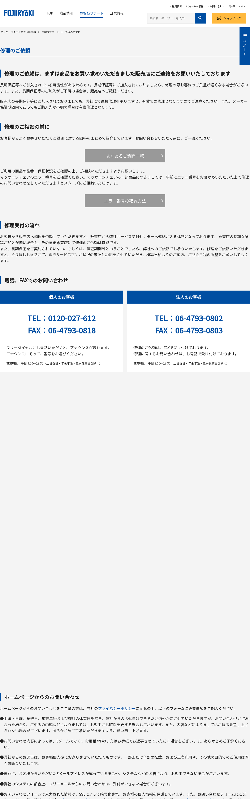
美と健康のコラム (162, 747)
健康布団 (223, 729)
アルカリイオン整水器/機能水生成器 (139, 729)
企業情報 (117, 13)
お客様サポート (91, 13)
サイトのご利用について (126, 770)
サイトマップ (191, 747)
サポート (244, 48)
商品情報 (66, 13)
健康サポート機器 (96, 729)
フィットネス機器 (182, 729)
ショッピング (232, 18)
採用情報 (177, 6)
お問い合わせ (217, 6)
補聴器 (205, 729)
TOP (49, 13)
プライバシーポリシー (117, 400)
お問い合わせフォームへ (125, 526)
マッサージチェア (32, 729)
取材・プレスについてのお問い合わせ (117, 747)
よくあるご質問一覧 (125, 156)
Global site (238, 6)
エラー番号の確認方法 (125, 201)
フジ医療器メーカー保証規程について (125, 687)
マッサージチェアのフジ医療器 (18, 32)
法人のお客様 (195, 6)
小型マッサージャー (64, 729)
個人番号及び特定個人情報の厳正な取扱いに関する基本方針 (216, 770)
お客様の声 (7, 747)
